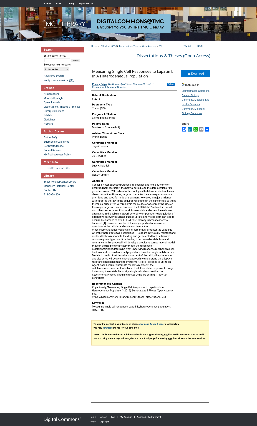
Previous (187, 46)
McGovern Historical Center (59, 186)
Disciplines (50, 119)
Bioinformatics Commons (196, 90)
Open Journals (52, 102)
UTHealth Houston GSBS (57, 168)
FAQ (113, 417)
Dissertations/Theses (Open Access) (137, 46)
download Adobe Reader (152, 324)
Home (94, 46)
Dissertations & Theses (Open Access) (173, 56)
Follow (171, 84)
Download (196, 73)
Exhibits (48, 115)
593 (161, 46)
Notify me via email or (59, 80)
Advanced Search (54, 75)
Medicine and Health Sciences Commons (195, 104)
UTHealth (104, 46)
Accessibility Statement (149, 417)
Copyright (104, 422)
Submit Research (53, 150)
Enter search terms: (55, 55)
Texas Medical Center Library (60, 181)
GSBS (114, 46)
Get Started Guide (54, 146)
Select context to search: (58, 64)
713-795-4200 (52, 194)
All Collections (51, 93)
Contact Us (50, 190)
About (103, 417)
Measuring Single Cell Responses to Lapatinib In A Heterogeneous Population (132, 73)
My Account (126, 417)
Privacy (93, 422)
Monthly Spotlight (54, 98)
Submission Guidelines (56, 141)
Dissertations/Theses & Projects (62, 106)
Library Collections (54, 111)
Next (199, 46)
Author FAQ (50, 137)
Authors (48, 123)
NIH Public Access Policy (57, 154)
